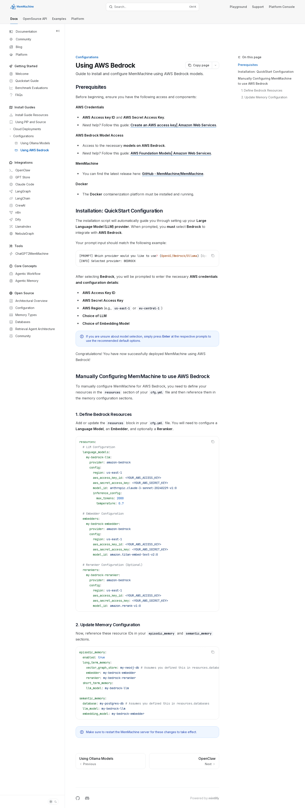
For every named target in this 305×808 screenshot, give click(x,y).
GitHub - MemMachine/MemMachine (182, 157)
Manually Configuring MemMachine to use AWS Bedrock (271, 58)
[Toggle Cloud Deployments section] (25, 129)
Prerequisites (254, 42)
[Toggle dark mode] (53, 802)
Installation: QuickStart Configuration (272, 49)
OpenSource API (35, 20)
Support (258, 7)
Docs (14, 20)
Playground (238, 7)
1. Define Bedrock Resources (268, 68)
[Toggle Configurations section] (21, 136)
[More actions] (222, 43)
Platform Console (282, 7)
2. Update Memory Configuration (271, 75)
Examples (59, 20)
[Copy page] (205, 43)
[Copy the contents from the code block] (219, 239)
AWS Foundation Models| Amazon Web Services (180, 137)
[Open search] (152, 7)
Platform (77, 20)
